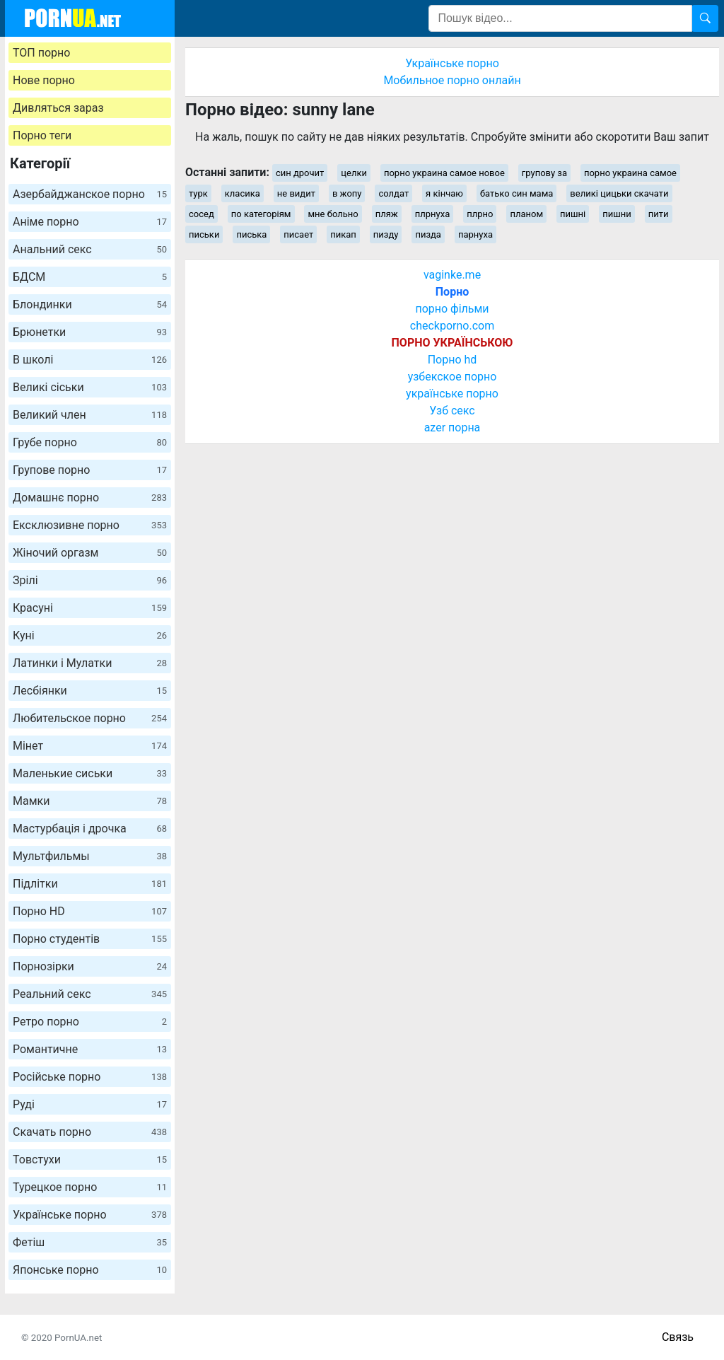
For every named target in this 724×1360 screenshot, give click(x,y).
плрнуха (432, 214)
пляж (386, 214)
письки (204, 234)
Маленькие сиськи (90, 773)
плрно (480, 214)
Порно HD (90, 911)
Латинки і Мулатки (90, 663)
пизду (386, 234)
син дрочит (300, 173)
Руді (90, 1104)
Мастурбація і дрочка (90, 828)
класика (242, 193)
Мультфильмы (90, 856)
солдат (393, 193)
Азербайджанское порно (90, 194)
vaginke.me (452, 274)
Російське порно (90, 1076)
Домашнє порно (90, 497)
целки (354, 173)
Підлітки (90, 883)
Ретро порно (90, 1021)
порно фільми (452, 308)
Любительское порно (90, 718)
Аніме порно (90, 221)
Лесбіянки (90, 690)
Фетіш (90, 1242)
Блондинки (90, 304)
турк (198, 193)
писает (298, 234)
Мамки (90, 801)
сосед (201, 214)
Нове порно (44, 80)
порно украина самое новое (444, 173)
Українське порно (90, 1214)
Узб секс (451, 410)
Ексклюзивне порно (90, 525)
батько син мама (516, 193)
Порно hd (452, 359)
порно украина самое (630, 173)
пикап (343, 234)
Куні (90, 635)
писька (251, 234)
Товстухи (90, 1159)
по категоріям (261, 214)
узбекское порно (452, 376)
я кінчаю (444, 193)
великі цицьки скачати (619, 193)
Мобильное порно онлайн (451, 80)
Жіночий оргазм (90, 552)
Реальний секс (90, 994)
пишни (616, 214)
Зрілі (90, 580)
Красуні (90, 608)
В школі (90, 359)
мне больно (333, 214)
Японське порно (90, 1270)
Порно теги (42, 135)
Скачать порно (90, 1132)
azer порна (452, 427)
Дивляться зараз (58, 108)
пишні (572, 214)
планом (526, 214)
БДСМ (90, 277)
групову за (544, 173)
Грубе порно (90, 442)
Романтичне (90, 1049)
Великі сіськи (90, 387)
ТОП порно (41, 52)
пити (658, 214)
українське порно (452, 393)
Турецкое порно (90, 1187)
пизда (428, 234)
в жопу (347, 193)
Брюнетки (90, 332)
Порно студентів (90, 939)
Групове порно (90, 470)
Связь (678, 1337)
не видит (296, 193)
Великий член (90, 415)
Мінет (90, 745)
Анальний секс (90, 249)
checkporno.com (452, 325)
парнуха (475, 234)
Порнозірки (90, 966)
